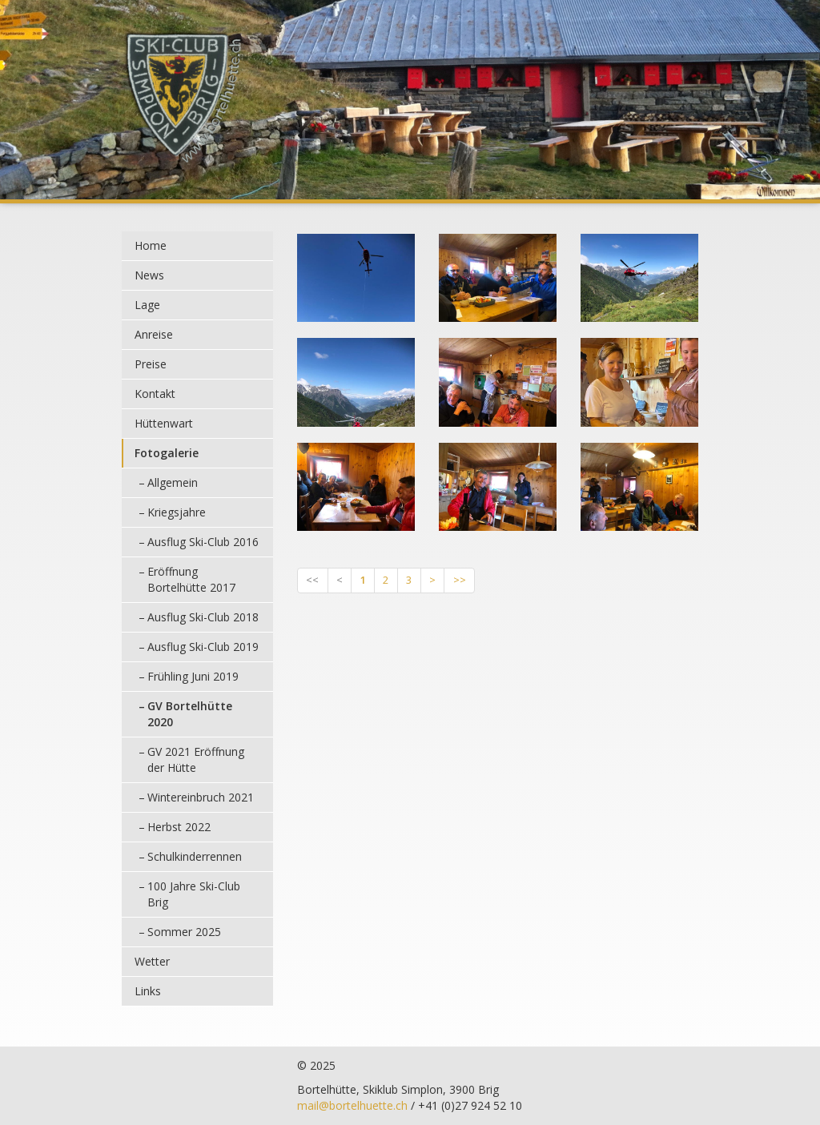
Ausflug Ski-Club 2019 (203, 646)
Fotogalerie (167, 452)
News (149, 275)
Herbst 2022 (179, 826)
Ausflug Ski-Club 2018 (203, 617)
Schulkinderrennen (194, 856)
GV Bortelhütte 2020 (189, 713)
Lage (147, 304)
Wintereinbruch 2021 (200, 797)
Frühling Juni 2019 (193, 676)
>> (459, 580)
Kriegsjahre (176, 512)
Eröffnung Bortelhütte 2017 (191, 579)
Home (151, 245)
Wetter (152, 961)
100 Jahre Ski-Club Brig (193, 894)
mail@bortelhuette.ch (352, 1105)
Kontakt (155, 393)
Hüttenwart (164, 423)
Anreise (154, 334)
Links (148, 990)
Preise (151, 364)
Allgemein (172, 482)
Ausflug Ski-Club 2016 (203, 541)
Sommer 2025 (184, 931)
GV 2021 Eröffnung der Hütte (195, 759)
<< (312, 580)
